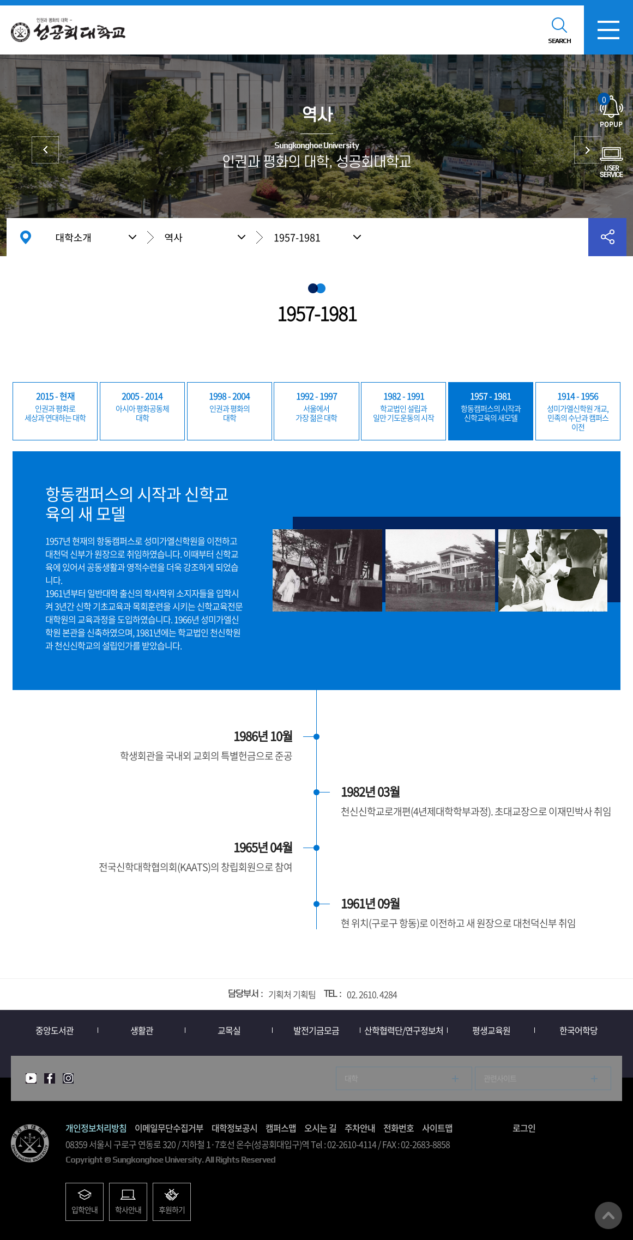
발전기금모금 (316, 1030)
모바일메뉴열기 (608, 30)
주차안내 (360, 1127)
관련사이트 (500, 1078)
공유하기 (607, 237)
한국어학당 (578, 1030)
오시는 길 (320, 1127)
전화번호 (398, 1127)
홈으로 (26, 237)
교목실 (229, 1030)
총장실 (587, 150)
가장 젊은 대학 (316, 406)
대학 (142, 406)
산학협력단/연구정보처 (403, 1030)
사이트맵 (437, 1127)
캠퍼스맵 (281, 1127)
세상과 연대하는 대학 (55, 406)
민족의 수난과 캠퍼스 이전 (578, 410)
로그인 (524, 1127)
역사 (174, 237)
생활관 (141, 1030)
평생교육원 (491, 1030)
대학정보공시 (234, 1127)
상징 (45, 150)
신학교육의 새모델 (491, 406)
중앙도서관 (54, 1030)
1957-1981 (297, 237)
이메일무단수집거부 (169, 1127)
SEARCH (559, 41)
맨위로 (608, 1215)
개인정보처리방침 (95, 1127)
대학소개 (74, 237)
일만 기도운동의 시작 (403, 406)
